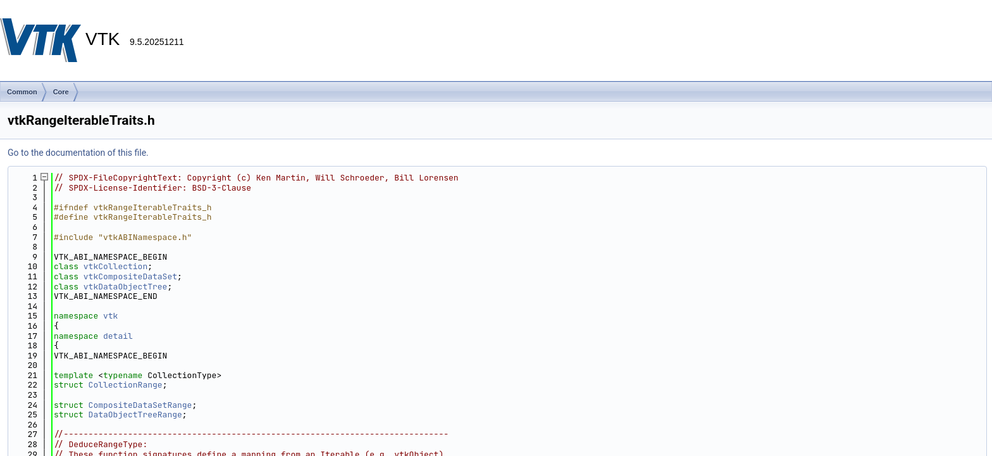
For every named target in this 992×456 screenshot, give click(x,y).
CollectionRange (126, 384)
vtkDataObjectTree (126, 286)
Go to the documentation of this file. (78, 153)
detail (118, 336)
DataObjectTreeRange (135, 414)
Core (61, 92)
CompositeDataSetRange (140, 405)
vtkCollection (115, 266)
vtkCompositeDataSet (130, 276)
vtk (110, 315)
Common (22, 92)
